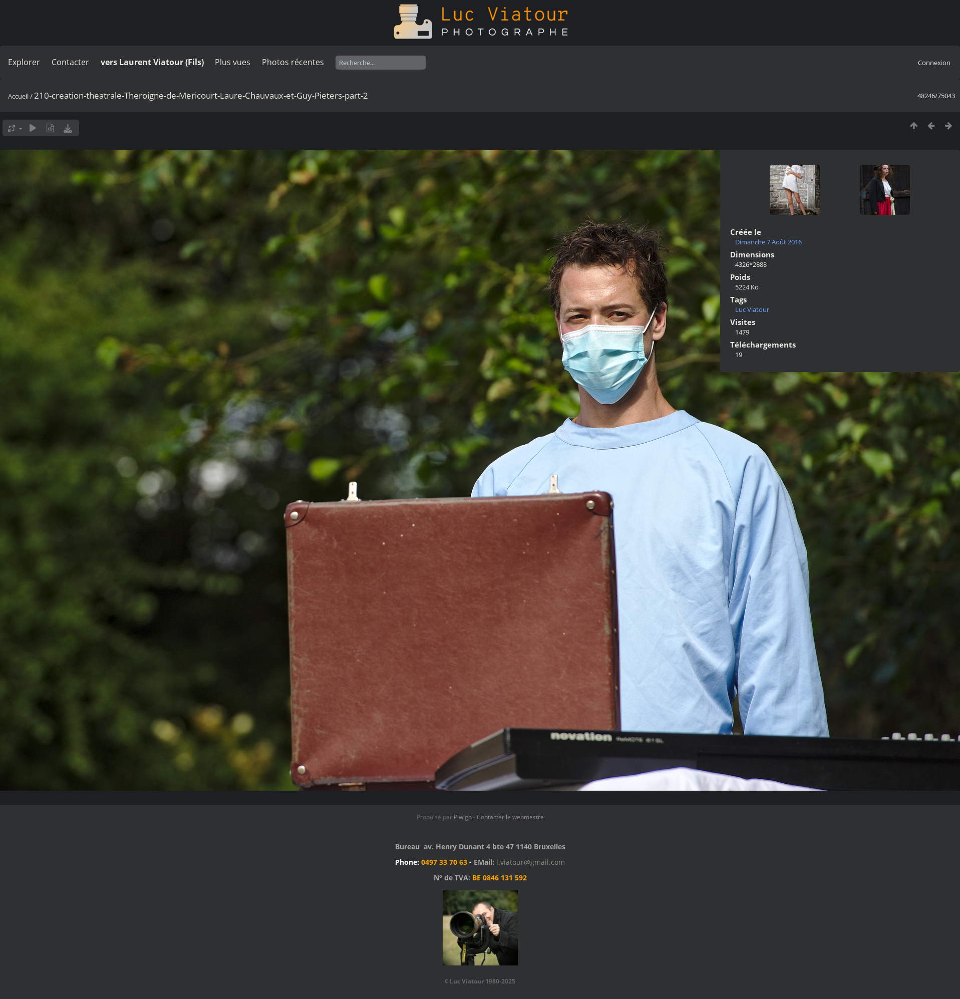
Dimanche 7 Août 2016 (768, 241)
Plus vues (232, 62)
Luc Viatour (752, 309)
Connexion (934, 62)
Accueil (18, 96)
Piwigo (463, 817)
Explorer (24, 62)
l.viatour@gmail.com (530, 862)
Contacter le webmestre (510, 817)
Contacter (70, 62)
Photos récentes (293, 62)
